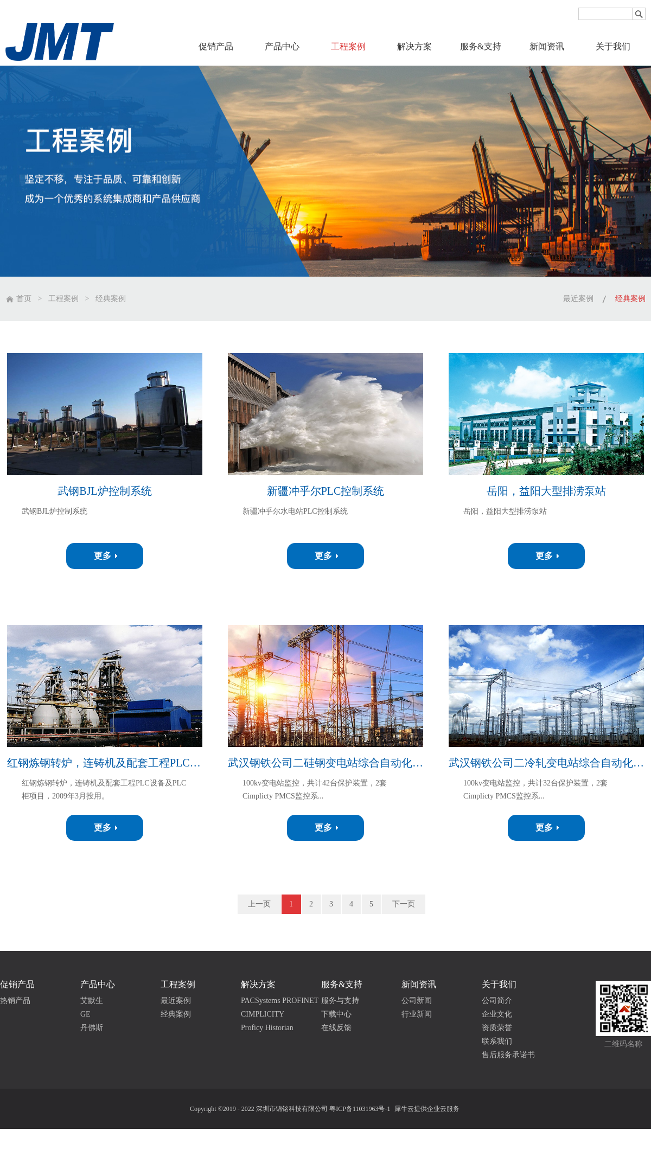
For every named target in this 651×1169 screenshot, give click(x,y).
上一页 (259, 904)
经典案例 (110, 299)
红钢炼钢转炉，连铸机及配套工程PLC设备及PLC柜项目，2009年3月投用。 (104, 763)
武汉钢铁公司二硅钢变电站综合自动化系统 (325, 763)
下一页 (403, 904)
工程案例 (63, 299)
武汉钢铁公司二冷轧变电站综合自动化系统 (546, 763)
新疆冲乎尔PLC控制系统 (326, 491)
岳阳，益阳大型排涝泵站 (546, 491)
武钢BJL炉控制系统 (104, 491)
